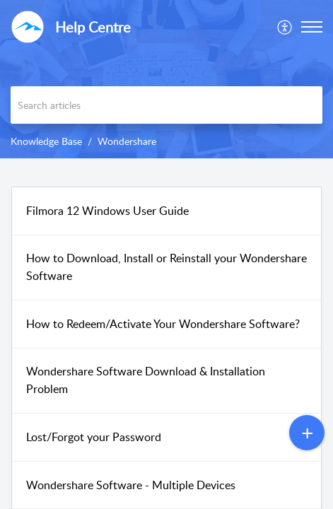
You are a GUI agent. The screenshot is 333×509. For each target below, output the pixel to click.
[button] (285, 27)
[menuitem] (285, 27)
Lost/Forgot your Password (93, 437)
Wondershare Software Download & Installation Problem (145, 380)
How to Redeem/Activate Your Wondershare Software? (163, 324)
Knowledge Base (46, 141)
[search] (166, 105)
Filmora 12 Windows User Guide (107, 210)
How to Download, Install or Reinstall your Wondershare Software (166, 267)
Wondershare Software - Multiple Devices (130, 485)
